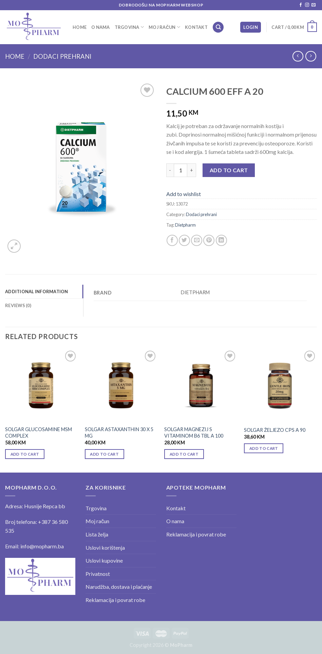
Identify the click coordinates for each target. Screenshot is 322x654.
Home (80, 27)
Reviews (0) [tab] (18, 305)
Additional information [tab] (36, 291)
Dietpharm (185, 225)
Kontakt (196, 27)
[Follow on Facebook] (301, 5)
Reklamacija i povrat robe (115, 600)
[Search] (218, 27)
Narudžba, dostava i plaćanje (119, 586)
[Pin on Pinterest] (208, 240)
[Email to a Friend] (196, 240)
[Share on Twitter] (184, 240)
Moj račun (164, 27)
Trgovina (129, 27)
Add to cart (229, 170)
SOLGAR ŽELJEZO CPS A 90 (274, 430)
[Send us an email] (313, 5)
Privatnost (98, 573)
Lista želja (97, 534)
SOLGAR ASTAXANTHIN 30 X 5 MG (119, 432)
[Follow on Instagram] (307, 5)
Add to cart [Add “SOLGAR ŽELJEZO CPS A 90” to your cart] (263, 448)
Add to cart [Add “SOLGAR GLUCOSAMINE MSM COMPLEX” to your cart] (25, 454)
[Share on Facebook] (172, 240)
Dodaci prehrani (62, 56)
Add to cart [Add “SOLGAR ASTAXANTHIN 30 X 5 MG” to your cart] (104, 454)
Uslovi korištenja (105, 547)
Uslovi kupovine (104, 560)
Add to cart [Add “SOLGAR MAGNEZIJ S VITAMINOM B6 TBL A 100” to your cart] (184, 454)
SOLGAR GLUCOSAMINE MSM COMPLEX (38, 432)
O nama (100, 27)
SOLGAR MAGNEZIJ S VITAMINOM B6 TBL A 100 (193, 432)
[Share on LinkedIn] (221, 240)
